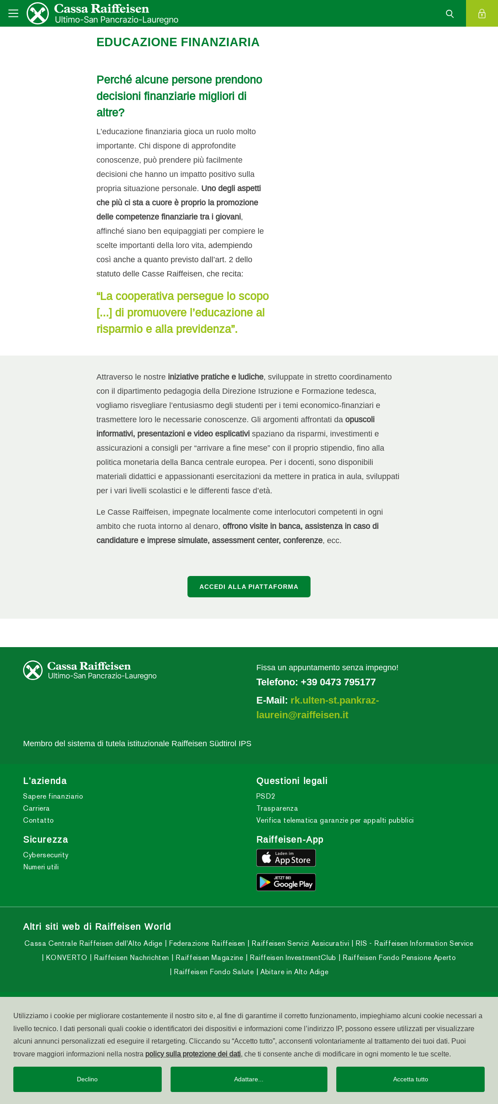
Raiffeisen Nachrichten (130, 957)
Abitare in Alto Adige (293, 972)
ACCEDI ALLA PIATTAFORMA (249, 586)
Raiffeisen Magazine (208, 957)
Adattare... (248, 1079)
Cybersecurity (45, 855)
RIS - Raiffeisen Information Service (414, 943)
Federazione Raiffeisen (206, 943)
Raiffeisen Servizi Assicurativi (299, 943)
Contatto (38, 820)
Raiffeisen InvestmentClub (291, 957)
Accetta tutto (410, 1079)
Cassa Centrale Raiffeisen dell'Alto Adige (93, 943)
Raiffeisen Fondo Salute (212, 972)
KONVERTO (66, 957)
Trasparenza (277, 808)
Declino (87, 1079)
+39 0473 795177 (338, 682)
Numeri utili (41, 867)
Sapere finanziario (53, 796)
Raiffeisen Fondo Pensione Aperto (398, 957)
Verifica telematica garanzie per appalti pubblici (335, 820)
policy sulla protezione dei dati (193, 1054)
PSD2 (266, 796)
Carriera (36, 808)
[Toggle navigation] (13, 13)
